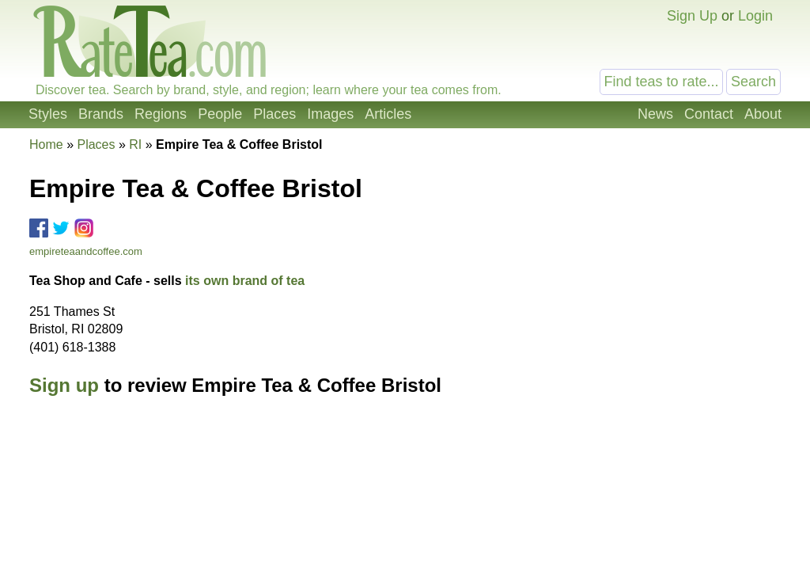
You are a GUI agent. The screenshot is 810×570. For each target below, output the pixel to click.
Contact (708, 114)
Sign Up (692, 16)
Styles (47, 114)
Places (274, 114)
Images (330, 114)
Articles (388, 114)
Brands (100, 114)
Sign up (64, 385)
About (763, 114)
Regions (160, 114)
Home (46, 144)
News (655, 114)
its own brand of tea (245, 280)
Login (755, 16)
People (220, 114)
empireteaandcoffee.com (85, 251)
